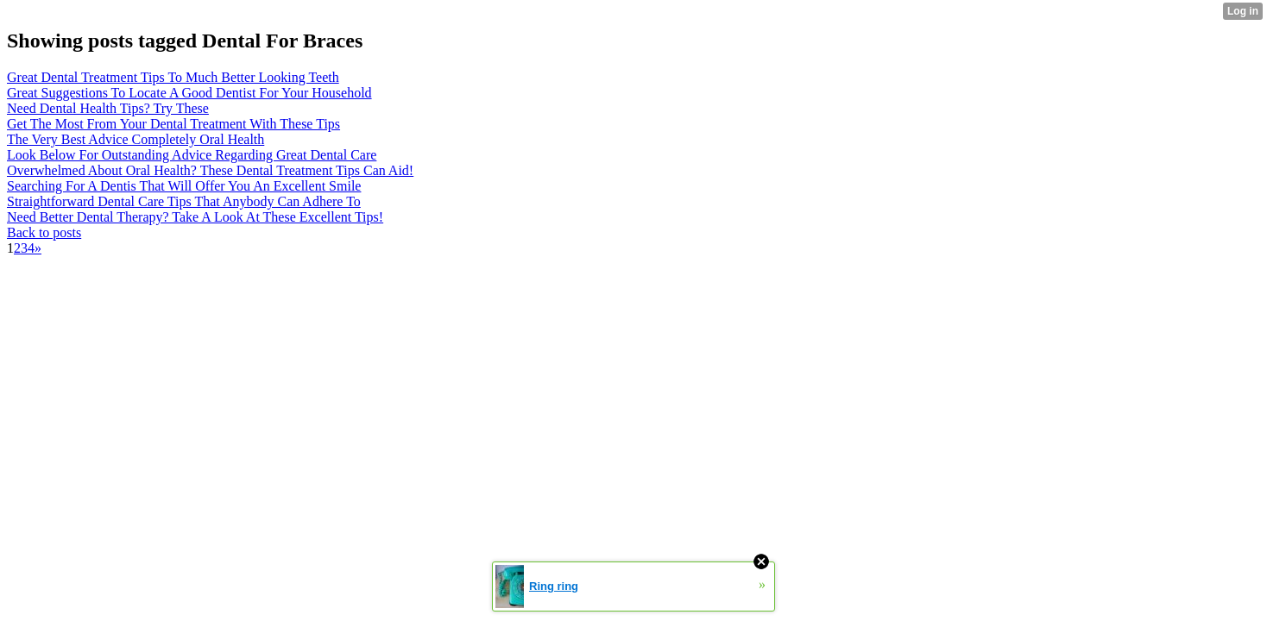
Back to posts (44, 232)
